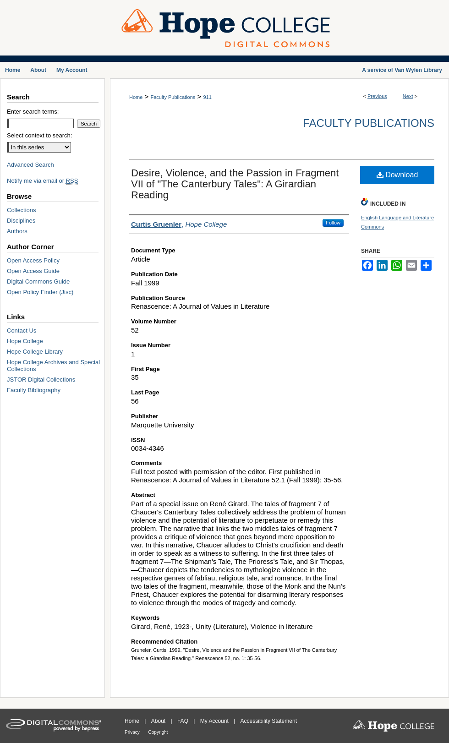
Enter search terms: (33, 111)
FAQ (183, 721)
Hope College (25, 341)
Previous (377, 96)
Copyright (158, 732)
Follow (333, 222)
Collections (21, 210)
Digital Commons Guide (38, 281)
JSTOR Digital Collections (41, 379)
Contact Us (21, 330)
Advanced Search (30, 164)
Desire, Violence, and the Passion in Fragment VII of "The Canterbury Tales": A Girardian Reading (235, 184)
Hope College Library (35, 351)
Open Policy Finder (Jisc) (40, 292)
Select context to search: (39, 135)
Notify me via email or (42, 180)
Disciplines (21, 220)
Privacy (133, 732)
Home (135, 97)
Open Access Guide (33, 271)
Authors (17, 231)
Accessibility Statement (269, 721)
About (159, 721)
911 (207, 97)
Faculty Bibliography (33, 390)
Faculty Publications (172, 97)
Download (397, 175)
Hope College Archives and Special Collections (53, 365)
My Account (215, 721)
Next (408, 96)
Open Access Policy (33, 260)
